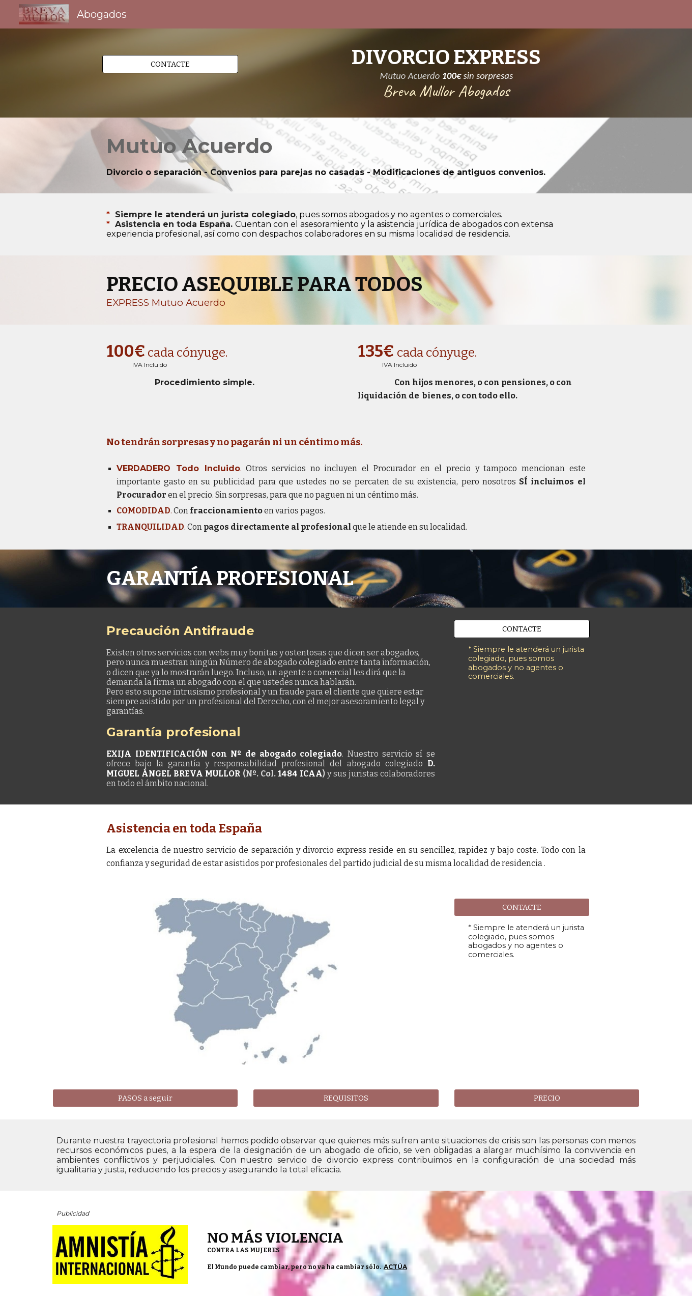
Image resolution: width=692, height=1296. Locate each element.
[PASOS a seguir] (145, 1098)
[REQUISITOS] (345, 1098)
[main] (446, 73)
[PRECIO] (546, 1098)
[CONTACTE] (170, 64)
